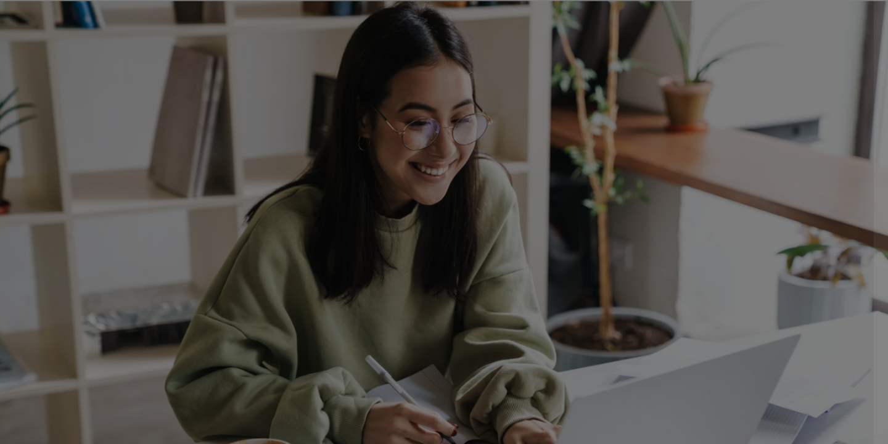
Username (670, 183)
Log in (758, 339)
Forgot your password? (825, 305)
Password (669, 245)
